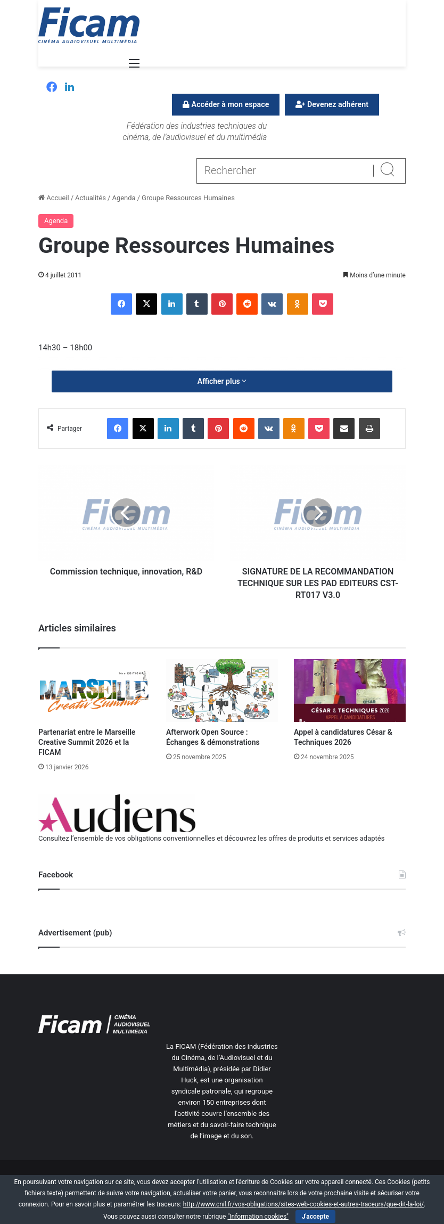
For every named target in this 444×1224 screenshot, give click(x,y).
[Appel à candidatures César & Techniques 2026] (350, 690)
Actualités (90, 198)
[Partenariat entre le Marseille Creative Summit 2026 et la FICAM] (94, 690)
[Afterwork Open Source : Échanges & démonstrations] (222, 690)
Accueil (53, 198)
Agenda (123, 198)
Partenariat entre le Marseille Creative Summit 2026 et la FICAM (86, 742)
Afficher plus (222, 381)
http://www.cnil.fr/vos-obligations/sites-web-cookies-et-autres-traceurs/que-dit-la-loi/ (303, 1204)
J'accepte (315, 1216)
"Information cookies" (258, 1216)
